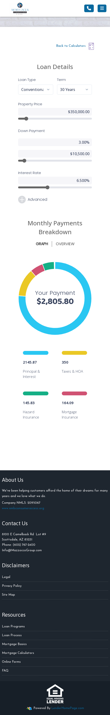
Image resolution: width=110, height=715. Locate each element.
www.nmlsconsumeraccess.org (23, 508)
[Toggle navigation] (102, 8)
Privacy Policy (11, 586)
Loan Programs (13, 626)
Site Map (8, 594)
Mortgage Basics (14, 644)
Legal (6, 577)
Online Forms (11, 661)
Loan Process (12, 635)
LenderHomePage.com (67, 708)
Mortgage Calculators (18, 653)
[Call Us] (89, 8)
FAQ (5, 670)
